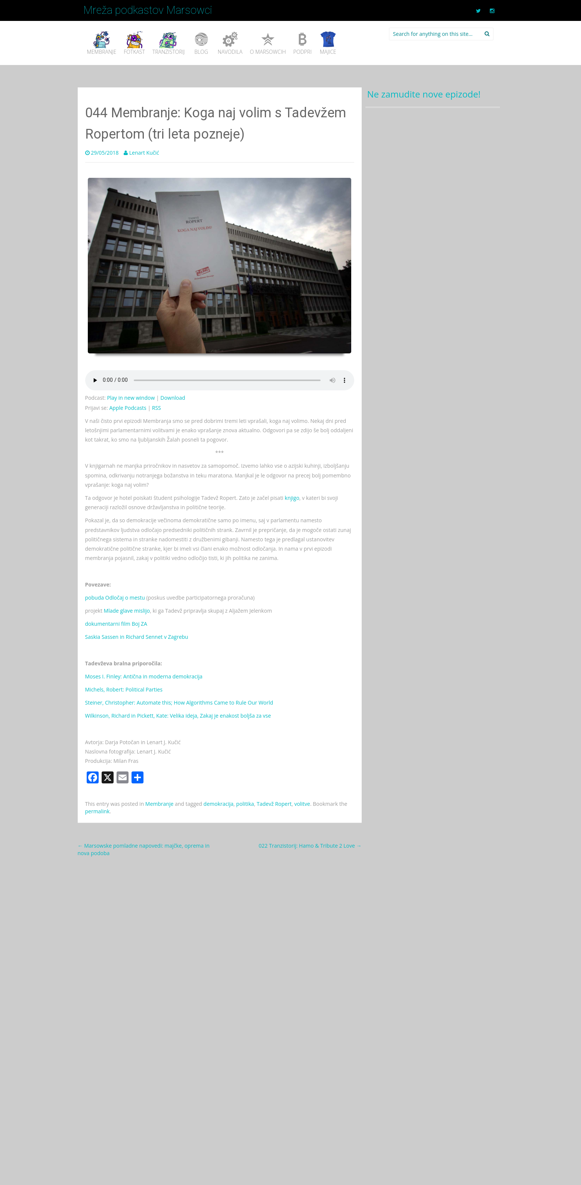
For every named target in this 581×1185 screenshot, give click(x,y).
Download (172, 397)
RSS (156, 407)
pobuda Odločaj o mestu (115, 597)
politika (245, 803)
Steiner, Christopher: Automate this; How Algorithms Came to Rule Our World (179, 702)
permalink (97, 811)
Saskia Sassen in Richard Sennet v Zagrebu (136, 636)
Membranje (159, 803)
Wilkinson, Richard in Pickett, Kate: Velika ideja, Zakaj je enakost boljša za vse (178, 715)
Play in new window (131, 397)
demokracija (219, 803)
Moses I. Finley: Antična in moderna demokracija (144, 676)
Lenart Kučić (144, 152)
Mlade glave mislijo (127, 610)
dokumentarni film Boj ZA (116, 623)
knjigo (292, 497)
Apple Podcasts (127, 407)
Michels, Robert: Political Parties (124, 689)
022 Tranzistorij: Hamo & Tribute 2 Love (310, 845)
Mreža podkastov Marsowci (147, 10)
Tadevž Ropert (274, 803)
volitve (302, 803)
